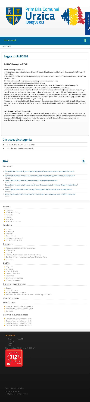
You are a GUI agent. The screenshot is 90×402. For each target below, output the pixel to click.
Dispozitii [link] (9, 267)
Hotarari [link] (9, 217)
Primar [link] (8, 229)
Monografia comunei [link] (13, 280)
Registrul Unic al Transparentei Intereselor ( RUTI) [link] (23, 255)
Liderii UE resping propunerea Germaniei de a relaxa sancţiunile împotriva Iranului (31, 180)
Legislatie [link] (9, 210)
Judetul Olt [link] (11, 341)
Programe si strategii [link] (13, 212)
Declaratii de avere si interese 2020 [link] (18, 323)
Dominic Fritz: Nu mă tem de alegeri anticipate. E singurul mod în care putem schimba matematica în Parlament (39, 171)
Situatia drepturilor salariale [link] (16, 292)
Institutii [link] (9, 252)
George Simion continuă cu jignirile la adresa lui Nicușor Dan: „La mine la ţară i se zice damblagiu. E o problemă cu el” (41, 185)
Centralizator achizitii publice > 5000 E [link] (19, 309)
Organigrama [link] (10, 250)
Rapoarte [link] (9, 215)
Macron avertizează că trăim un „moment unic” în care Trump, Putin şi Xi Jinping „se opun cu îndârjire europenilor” (40, 194)
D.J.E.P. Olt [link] (11, 343)
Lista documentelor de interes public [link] (18, 148)
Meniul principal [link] (10, 40)
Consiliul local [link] (11, 236)
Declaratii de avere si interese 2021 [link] (18, 325)
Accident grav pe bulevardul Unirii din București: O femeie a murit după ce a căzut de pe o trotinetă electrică (38, 189)
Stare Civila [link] (10, 276)
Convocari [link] (9, 269)
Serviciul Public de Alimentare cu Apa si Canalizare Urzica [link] (26, 257)
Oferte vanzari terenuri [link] (14, 278)
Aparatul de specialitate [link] (14, 238)
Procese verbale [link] (12, 271)
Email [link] (10, 346)
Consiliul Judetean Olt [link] (15, 339)
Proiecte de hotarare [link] (13, 221)
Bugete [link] (8, 288)
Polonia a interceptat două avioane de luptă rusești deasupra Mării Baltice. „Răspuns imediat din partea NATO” (40, 176)
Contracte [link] (9, 311)
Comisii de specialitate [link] (14, 240)
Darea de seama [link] (12, 290)
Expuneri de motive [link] (13, 274)
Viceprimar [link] (10, 231)
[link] (45, 17)
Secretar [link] (9, 234)
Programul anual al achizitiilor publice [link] (19, 306)
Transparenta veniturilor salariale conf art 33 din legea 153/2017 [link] (28, 295)
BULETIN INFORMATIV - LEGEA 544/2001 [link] (19, 145)
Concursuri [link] (10, 259)
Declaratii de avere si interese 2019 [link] (18, 321)
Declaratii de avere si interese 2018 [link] (18, 319)
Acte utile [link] (9, 219)
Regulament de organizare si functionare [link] (20, 248)
